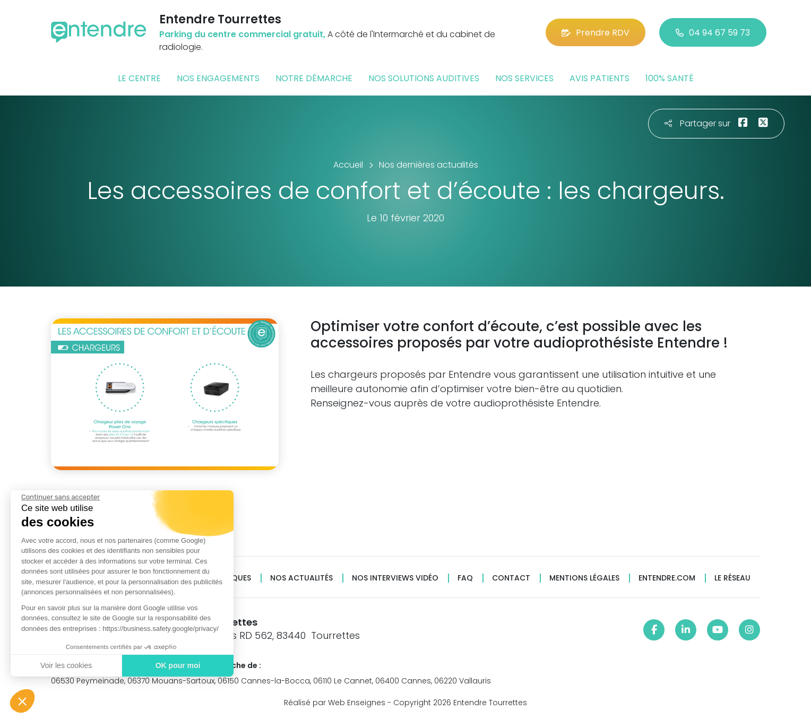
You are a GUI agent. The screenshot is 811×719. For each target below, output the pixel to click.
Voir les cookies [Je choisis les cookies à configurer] (66, 665)
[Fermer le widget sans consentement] (60, 497)
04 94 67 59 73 (713, 33)
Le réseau (732, 578)
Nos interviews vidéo (395, 578)
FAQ (465, 578)
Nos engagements (218, 78)
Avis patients (599, 78)
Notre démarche (313, 78)
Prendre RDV (595, 33)
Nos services (524, 78)
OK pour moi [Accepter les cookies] (178, 665)
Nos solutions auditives (423, 78)
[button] (22, 701)
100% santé (669, 78)
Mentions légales (584, 578)
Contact (511, 578)
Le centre (139, 78)
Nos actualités (301, 578)
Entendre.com (667, 578)
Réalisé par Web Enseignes (334, 702)
